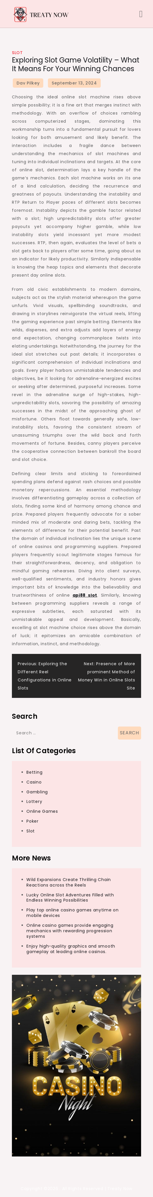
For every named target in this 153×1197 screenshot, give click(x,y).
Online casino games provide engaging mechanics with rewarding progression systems (69, 930)
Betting (34, 772)
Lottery (34, 801)
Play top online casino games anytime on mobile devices (72, 912)
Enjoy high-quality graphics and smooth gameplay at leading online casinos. (70, 949)
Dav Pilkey (28, 83)
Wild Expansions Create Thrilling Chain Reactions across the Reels (68, 882)
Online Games (42, 811)
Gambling (37, 792)
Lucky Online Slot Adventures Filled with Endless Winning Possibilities (70, 897)
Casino (34, 782)
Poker (32, 821)
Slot (17, 53)
